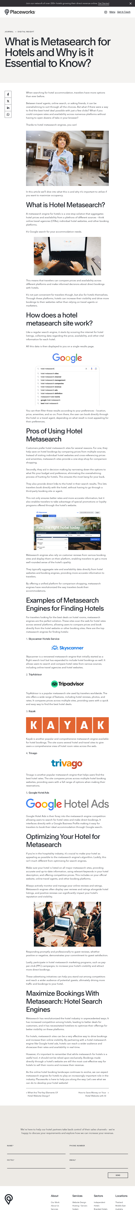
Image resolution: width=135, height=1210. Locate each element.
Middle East (120, 1205)
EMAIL (73, 1160)
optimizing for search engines (70, 861)
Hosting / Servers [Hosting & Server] (79, 1205)
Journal (9, 32)
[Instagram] (106, 12)
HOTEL (11, 1160)
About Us (55, 1205)
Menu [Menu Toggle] (112, 12)
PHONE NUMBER (77, 1146)
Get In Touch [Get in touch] (123, 12)
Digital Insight (26, 32)
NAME (10, 1146)
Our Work (55, 1202)
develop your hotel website (52, 1083)
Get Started (103, 3)
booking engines (50, 573)
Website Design (79, 1202)
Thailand (119, 1202)
